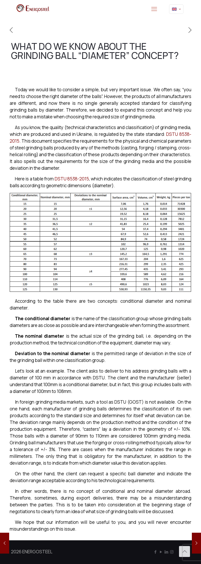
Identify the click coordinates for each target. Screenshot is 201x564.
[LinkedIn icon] (166, 552)
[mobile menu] (154, 9)
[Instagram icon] (172, 552)
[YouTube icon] (161, 552)
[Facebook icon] (155, 552)
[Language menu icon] (176, 9)
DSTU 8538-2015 (72, 179)
